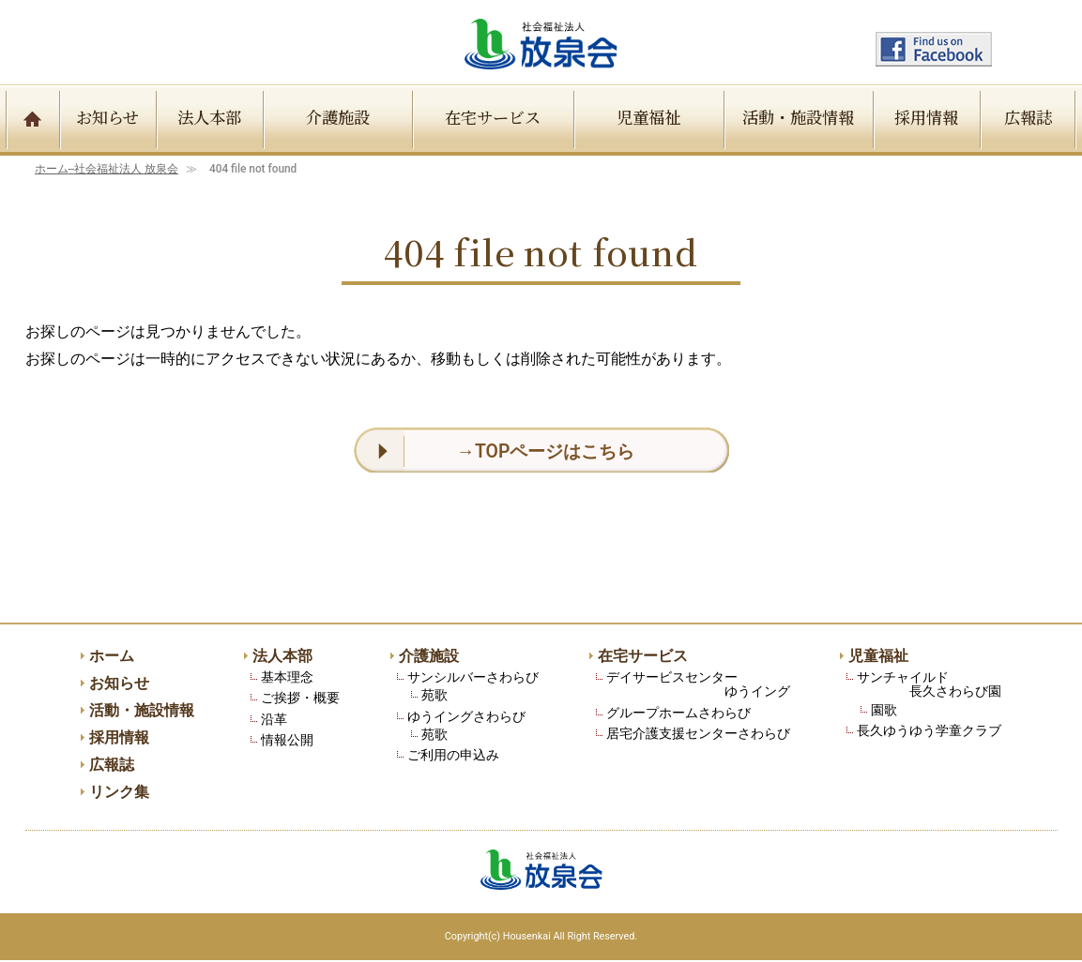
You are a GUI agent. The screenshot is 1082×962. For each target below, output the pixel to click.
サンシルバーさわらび (473, 678)
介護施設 (338, 116)
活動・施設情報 (798, 116)
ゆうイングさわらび (466, 718)
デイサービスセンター (698, 685)
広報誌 (1028, 116)
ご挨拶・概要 (300, 699)
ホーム (106, 168)
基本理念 (287, 678)
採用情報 (926, 116)
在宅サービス (493, 116)
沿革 (274, 721)
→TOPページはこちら (546, 451)
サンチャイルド (929, 685)
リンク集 (119, 795)
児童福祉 (648, 116)
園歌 (884, 711)
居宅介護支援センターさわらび (698, 735)
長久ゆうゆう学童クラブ (929, 732)
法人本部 (209, 116)
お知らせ (107, 116)
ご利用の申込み (453, 756)
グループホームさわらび (678, 714)
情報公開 (287, 741)
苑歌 (434, 696)
